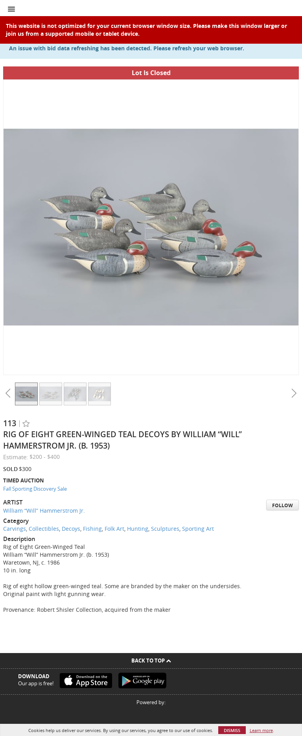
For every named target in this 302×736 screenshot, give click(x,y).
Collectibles (44, 528)
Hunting (137, 528)
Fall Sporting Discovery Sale (35, 488)
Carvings (14, 528)
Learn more (261, 730)
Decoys (71, 528)
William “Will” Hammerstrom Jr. (44, 510)
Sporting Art (198, 528)
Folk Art (114, 528)
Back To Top (151, 660)
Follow (282, 505)
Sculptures (165, 528)
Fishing (92, 528)
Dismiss (232, 730)
